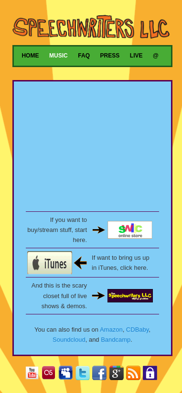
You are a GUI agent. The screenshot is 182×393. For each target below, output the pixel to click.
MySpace (67, 374)
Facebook (101, 374)
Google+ (118, 374)
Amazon (111, 329)
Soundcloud (69, 339)
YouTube (34, 374)
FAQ (84, 55)
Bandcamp (115, 339)
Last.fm (51, 374)
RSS (135, 374)
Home (30, 55)
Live (136, 55)
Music (58, 55)
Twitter (84, 374)
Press (110, 55)
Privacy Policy (152, 374)
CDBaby (137, 329)
